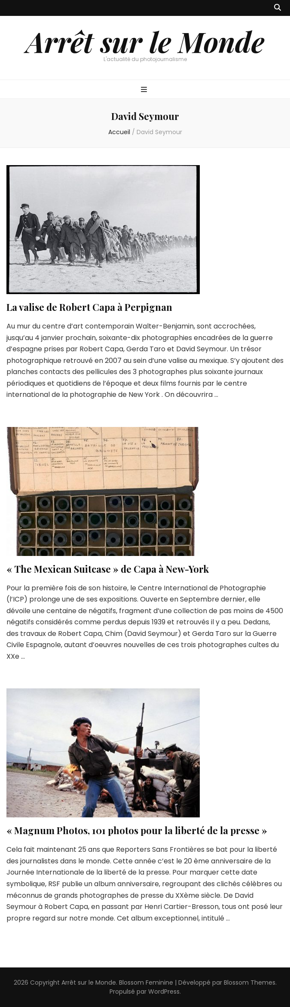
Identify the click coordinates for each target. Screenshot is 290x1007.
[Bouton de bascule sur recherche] (277, 8)
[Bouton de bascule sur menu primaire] (145, 90)
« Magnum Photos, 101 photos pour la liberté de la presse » (136, 830)
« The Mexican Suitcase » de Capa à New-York (107, 568)
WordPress (164, 991)
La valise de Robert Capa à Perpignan (89, 307)
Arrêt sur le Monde (145, 41)
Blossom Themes (249, 982)
